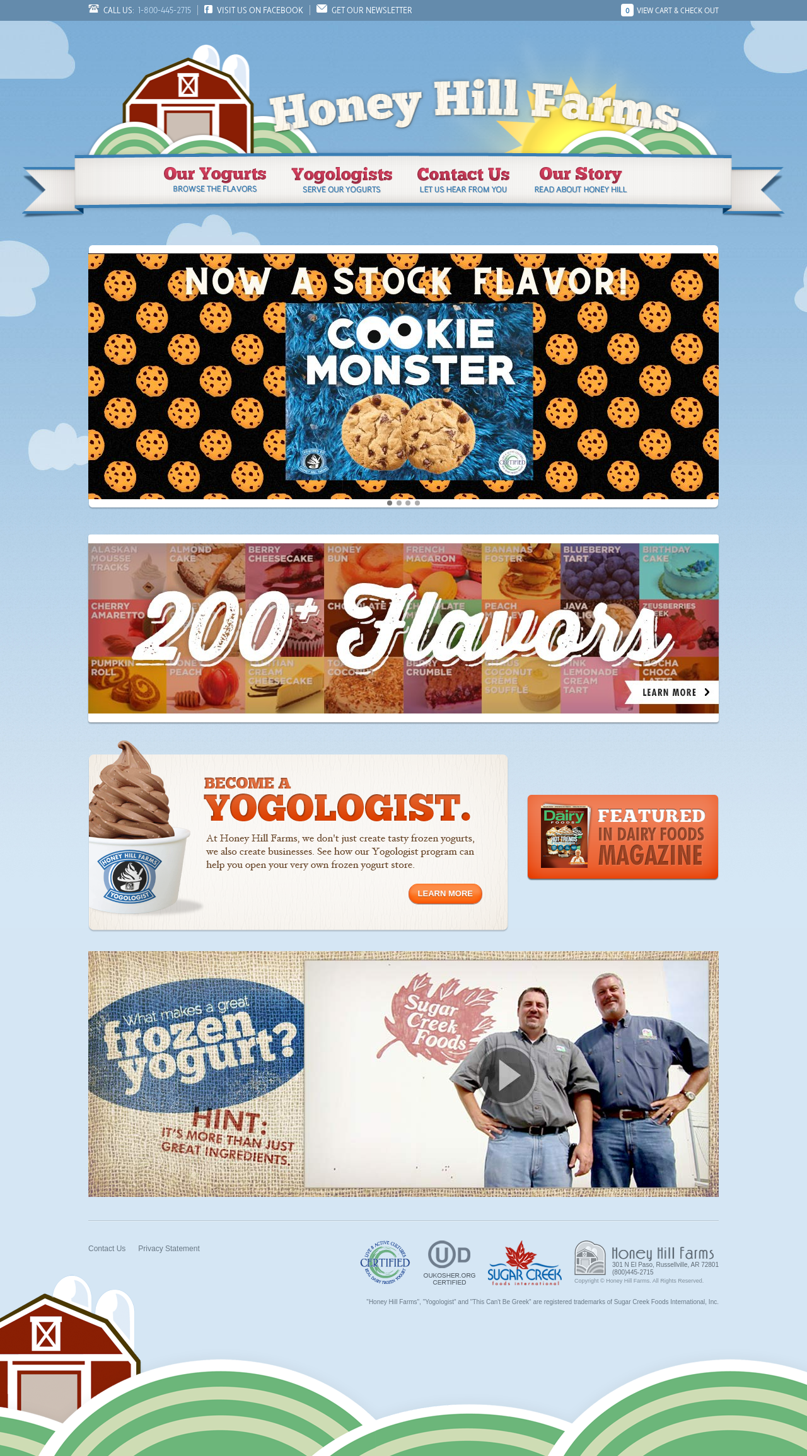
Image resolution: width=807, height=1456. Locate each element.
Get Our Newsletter (372, 10)
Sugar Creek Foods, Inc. (525, 1262)
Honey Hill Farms (189, 87)
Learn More (445, 893)
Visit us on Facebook (260, 10)
